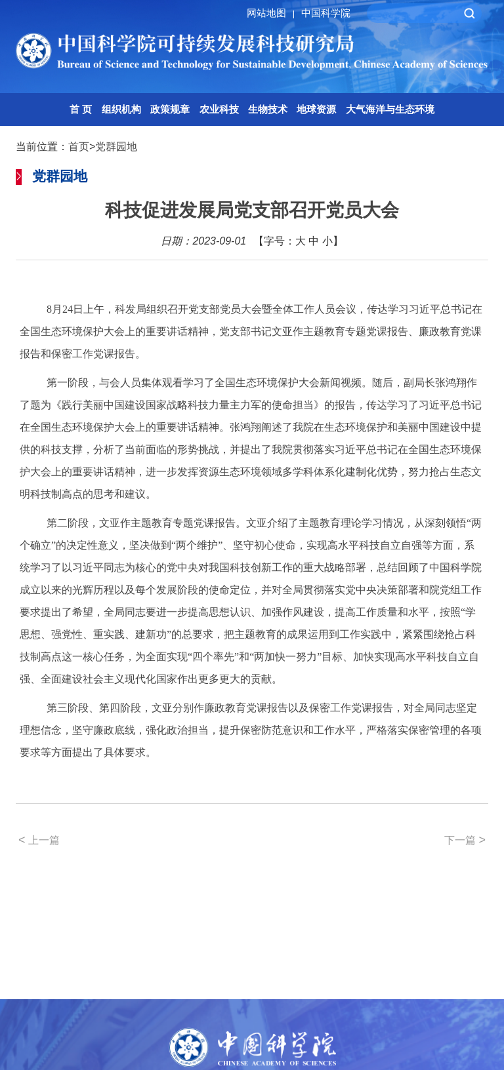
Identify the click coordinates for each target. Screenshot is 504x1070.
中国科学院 (325, 12)
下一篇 (465, 839)
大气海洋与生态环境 (390, 109)
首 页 (81, 109)
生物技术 (267, 109)
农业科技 (219, 109)
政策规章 (170, 109)
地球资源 (316, 109)
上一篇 (39, 839)
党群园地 (116, 146)
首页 (78, 146)
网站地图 (273, 12)
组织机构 (121, 109)
